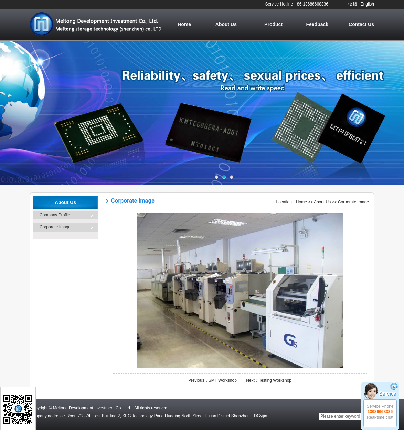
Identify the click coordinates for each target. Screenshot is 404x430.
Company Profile (55, 215)
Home (184, 24)
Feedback (317, 24)
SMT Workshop (223, 380)
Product (273, 24)
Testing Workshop (275, 380)
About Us (226, 24)
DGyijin (260, 415)
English (367, 4)
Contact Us (361, 24)
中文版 (351, 4)
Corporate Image (55, 227)
